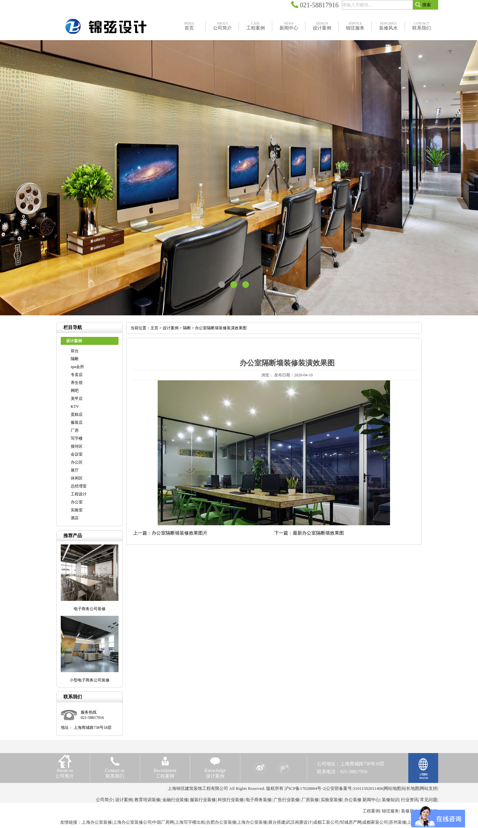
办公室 (77, 502)
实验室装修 (331, 799)
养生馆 (77, 382)
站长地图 (410, 788)
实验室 (77, 510)
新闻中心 (371, 799)
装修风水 (409, 810)
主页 (154, 328)
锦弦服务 (390, 810)
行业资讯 (409, 799)
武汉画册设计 (299, 822)
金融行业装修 (175, 799)
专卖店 (77, 374)
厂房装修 (310, 799)
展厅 (75, 470)
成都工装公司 (326, 822)
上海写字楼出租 (190, 822)
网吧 (75, 390)
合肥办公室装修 (221, 822)
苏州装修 (397, 822)
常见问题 (428, 799)
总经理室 (79, 486)
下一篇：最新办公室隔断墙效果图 (309, 533)
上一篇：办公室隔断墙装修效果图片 (170, 533)
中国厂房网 (163, 822)
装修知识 (390, 799)
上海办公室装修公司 (132, 822)
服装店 (77, 422)
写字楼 (77, 438)
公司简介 (104, 799)
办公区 (77, 462)
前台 (75, 351)
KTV (75, 406)
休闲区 (77, 478)
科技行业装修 (231, 799)
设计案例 (171, 328)
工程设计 (79, 494)
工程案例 (371, 810)
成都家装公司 (375, 822)
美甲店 (77, 398)
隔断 (75, 358)
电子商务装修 (259, 799)
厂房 (75, 430)
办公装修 (352, 799)
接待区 (77, 446)
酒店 (75, 518)
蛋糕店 (77, 414)
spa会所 (77, 366)
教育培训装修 (147, 799)
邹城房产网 (350, 822)
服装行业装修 (203, 799)
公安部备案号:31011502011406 (354, 788)
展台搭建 (276, 822)
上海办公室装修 (97, 822)
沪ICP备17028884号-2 (304, 788)
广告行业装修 (286, 799)
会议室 (77, 454)
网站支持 (428, 788)
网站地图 (392, 788)
